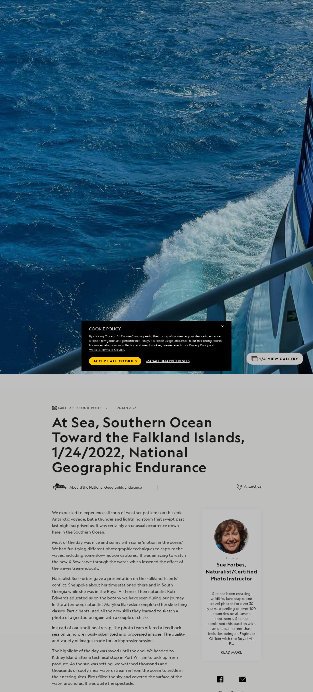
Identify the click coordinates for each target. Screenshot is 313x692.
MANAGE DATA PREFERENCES (168, 361)
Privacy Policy (198, 345)
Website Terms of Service (106, 350)
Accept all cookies (115, 361)
